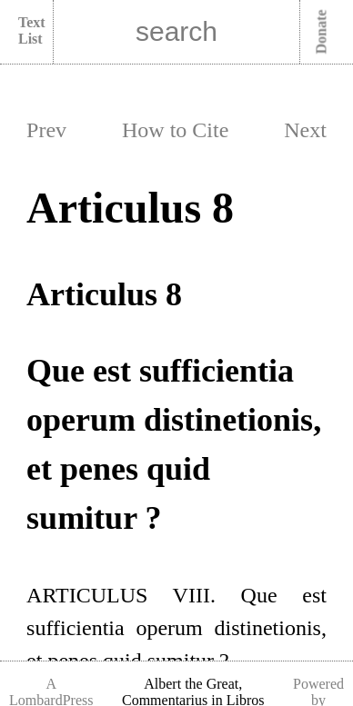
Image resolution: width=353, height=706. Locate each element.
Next (305, 130)
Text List (31, 30)
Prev (46, 130)
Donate (321, 32)
